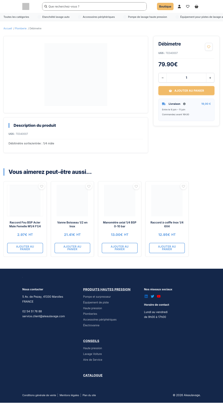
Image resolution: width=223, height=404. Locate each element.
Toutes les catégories (16, 16)
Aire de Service (92, 361)
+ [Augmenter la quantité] (209, 78)
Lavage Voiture (92, 355)
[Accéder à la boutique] (165, 6)
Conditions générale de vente (39, 396)
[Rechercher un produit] (97, 6)
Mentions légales (69, 396)
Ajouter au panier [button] (29, 250)
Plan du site (89, 396)
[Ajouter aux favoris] (208, 47)
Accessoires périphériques (96, 17)
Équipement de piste (96, 303)
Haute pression (92, 309)
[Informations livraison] (184, 103)
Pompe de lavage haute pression (145, 17)
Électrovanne (91, 326)
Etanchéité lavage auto (53, 17)
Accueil (7, 28)
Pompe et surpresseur (97, 298)
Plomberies (90, 315)
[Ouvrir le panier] (196, 6)
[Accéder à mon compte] (179, 6)
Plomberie (21, 28)
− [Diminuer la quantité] (163, 78)
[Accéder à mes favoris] (188, 6)
